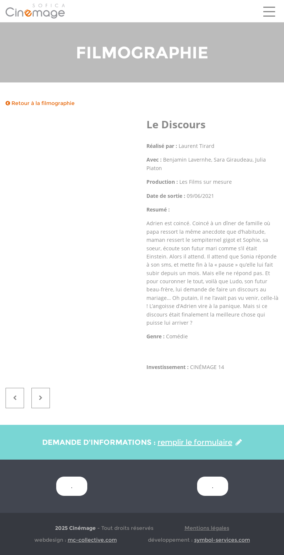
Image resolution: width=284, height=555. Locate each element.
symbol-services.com (222, 540)
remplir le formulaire (200, 442)
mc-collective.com (92, 540)
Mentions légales (207, 528)
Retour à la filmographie (40, 103)
